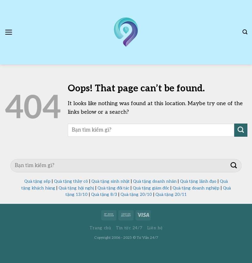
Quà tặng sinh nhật (110, 181)
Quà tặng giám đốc (151, 188)
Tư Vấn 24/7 (147, 237)
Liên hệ (155, 228)
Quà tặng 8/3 (104, 194)
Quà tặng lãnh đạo (198, 181)
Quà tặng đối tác (113, 188)
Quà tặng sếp (37, 181)
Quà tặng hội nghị (76, 188)
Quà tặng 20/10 (136, 194)
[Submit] (240, 130)
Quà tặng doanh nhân (155, 181)
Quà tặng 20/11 (171, 194)
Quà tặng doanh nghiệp (196, 188)
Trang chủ (100, 228)
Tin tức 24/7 (129, 228)
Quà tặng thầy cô (71, 181)
